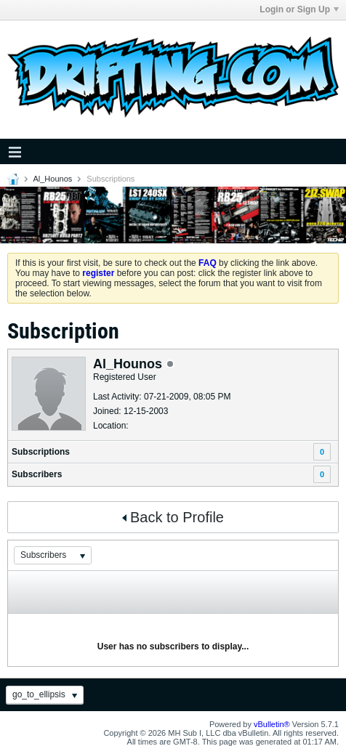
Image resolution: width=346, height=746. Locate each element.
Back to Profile (173, 517)
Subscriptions (41, 452)
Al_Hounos (52, 178)
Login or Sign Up (299, 9)
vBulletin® (272, 724)
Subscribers (37, 474)
